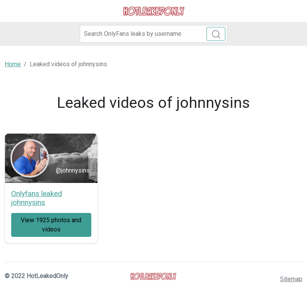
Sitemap (291, 279)
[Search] (153, 34)
